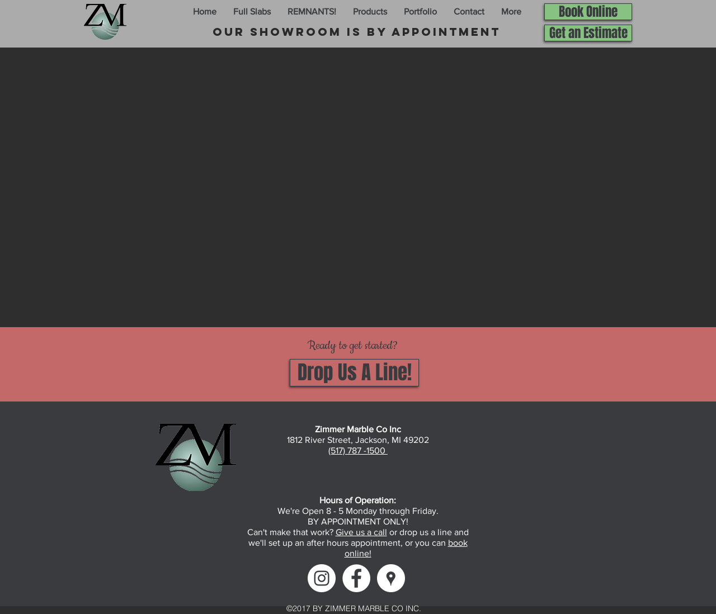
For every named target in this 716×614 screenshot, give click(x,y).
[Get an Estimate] (588, 33)
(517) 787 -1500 (358, 450)
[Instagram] (322, 578)
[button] (252, 11)
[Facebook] (356, 578)
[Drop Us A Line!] (354, 372)
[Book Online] (588, 11)
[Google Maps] (391, 578)
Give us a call (361, 532)
